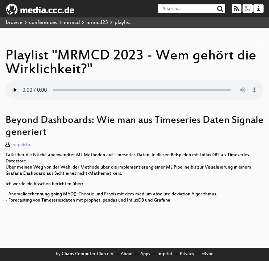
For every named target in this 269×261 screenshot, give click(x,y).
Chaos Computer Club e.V (87, 254)
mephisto (20, 145)
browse (14, 23)
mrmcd (72, 23)
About (127, 254)
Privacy (187, 254)
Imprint (165, 254)
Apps (145, 254)
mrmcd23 (97, 23)
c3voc (207, 254)
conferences (43, 23)
